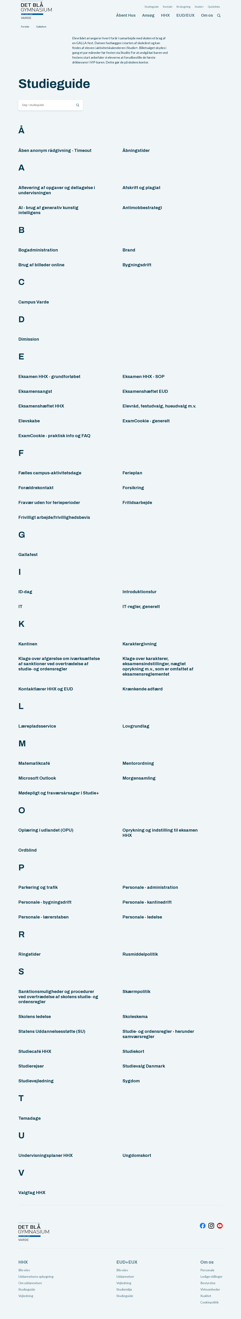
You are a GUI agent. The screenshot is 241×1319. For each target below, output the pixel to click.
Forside (25, 26)
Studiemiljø (124, 1289)
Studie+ (199, 6)
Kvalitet (205, 1296)
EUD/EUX (185, 15)
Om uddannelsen (30, 1283)
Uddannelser (125, 1276)
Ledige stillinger (211, 1276)
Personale (207, 1270)
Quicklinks (214, 6)
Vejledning (25, 1296)
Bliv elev (24, 1270)
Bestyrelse (208, 1283)
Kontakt (167, 6)
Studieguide (152, 6)
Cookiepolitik (209, 1302)
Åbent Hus (126, 15)
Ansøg (148, 15)
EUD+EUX (126, 1262)
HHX (165, 15)
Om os (207, 15)
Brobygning (183, 6)
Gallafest (41, 26)
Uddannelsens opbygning (35, 1276)
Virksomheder (210, 1289)
